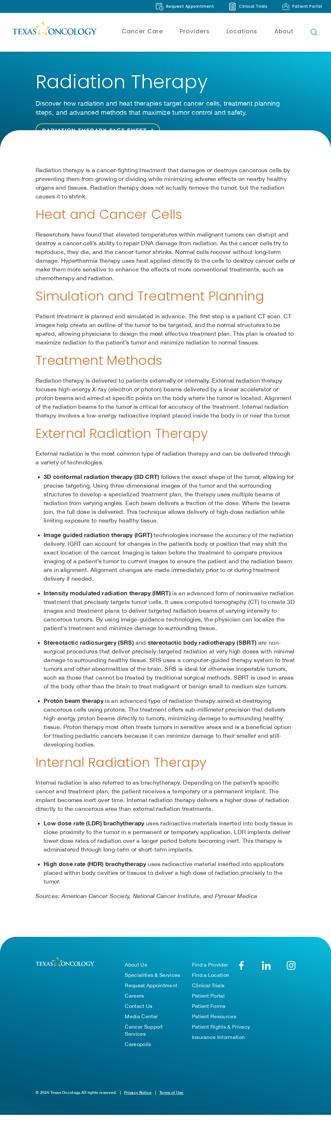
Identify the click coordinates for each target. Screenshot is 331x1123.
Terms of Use (171, 1092)
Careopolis (138, 1044)
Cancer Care (142, 31)
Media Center (141, 1016)
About (284, 31)
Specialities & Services (152, 975)
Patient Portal (208, 996)
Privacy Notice (138, 1092)
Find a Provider (210, 965)
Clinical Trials (208, 985)
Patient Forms (209, 1006)
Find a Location (211, 975)
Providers (195, 31)
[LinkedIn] (266, 965)
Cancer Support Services (144, 1030)
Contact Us (138, 1006)
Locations (242, 31)
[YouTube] (291, 965)
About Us (136, 965)
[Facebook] (241, 965)
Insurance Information (218, 1037)
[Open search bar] (314, 32)
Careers (134, 996)
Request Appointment (151, 985)
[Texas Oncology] (54, 32)
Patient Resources (214, 1016)
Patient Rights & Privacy (221, 1027)
